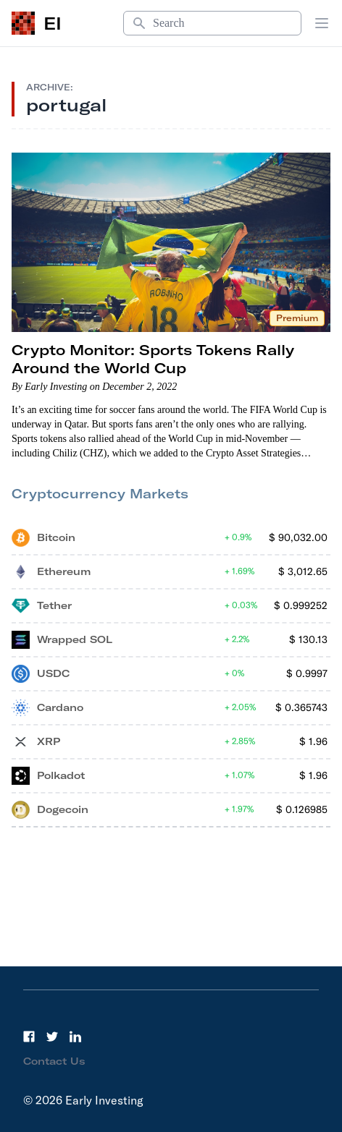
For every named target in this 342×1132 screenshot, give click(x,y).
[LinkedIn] (75, 1036)
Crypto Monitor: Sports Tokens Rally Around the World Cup (153, 359)
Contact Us (54, 1061)
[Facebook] (29, 1036)
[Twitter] (52, 1036)
